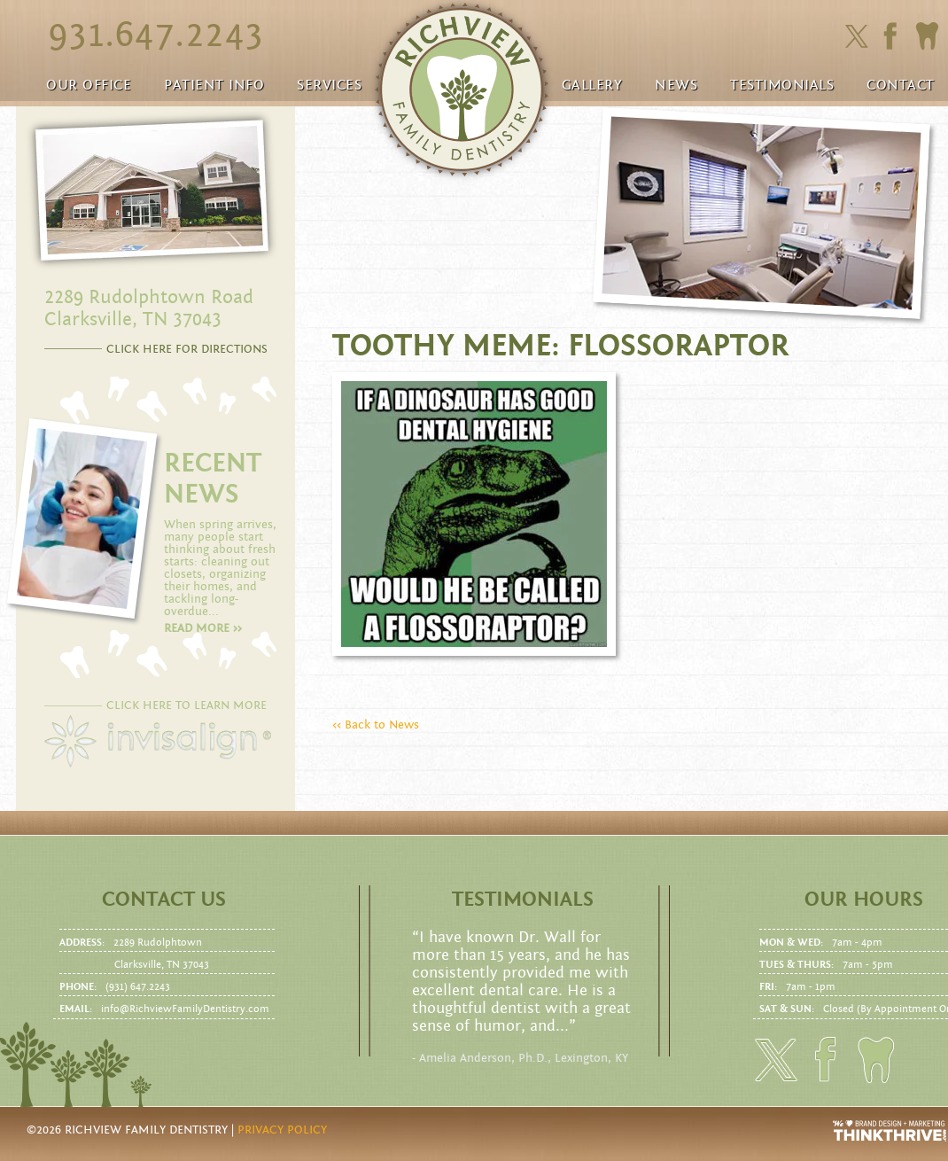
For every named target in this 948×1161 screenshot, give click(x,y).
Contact (900, 85)
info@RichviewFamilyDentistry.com (185, 1008)
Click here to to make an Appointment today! (926, 36)
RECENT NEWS (212, 479)
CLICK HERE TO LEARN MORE (186, 705)
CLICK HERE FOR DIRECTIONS (187, 349)
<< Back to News (375, 725)
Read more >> (203, 628)
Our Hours (863, 899)
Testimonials (782, 85)
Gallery (592, 85)
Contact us (164, 899)
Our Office (88, 85)
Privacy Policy (282, 1130)
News (676, 85)
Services (329, 85)
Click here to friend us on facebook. (894, 36)
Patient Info (214, 85)
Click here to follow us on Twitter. (856, 37)
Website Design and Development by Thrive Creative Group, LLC (890, 1131)
